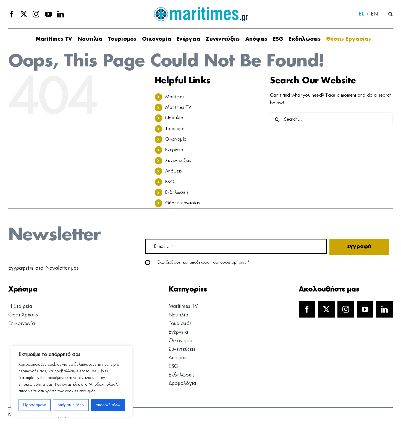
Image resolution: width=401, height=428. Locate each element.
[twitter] (23, 14)
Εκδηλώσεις (176, 192)
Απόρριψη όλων (70, 405)
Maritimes (174, 97)
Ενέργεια (174, 150)
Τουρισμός (176, 129)
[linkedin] (60, 14)
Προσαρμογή (34, 405)
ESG (169, 182)
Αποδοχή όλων (108, 405)
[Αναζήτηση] (390, 14)
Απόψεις (173, 171)
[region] (72, 381)
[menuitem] (361, 14)
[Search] (277, 119)
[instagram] (36, 14)
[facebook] (11, 14)
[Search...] (331, 119)
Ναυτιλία (174, 118)
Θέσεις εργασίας (182, 203)
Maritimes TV (178, 107)
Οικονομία (176, 139)
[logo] (200, 8)
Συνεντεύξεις (178, 160)
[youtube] (48, 14)
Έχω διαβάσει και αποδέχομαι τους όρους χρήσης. (204, 262)
